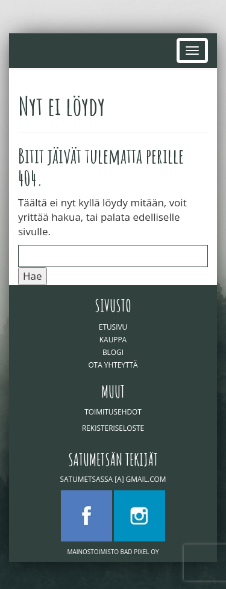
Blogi (113, 352)
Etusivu (113, 327)
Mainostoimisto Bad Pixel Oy (113, 551)
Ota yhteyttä (112, 364)
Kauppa (113, 339)
